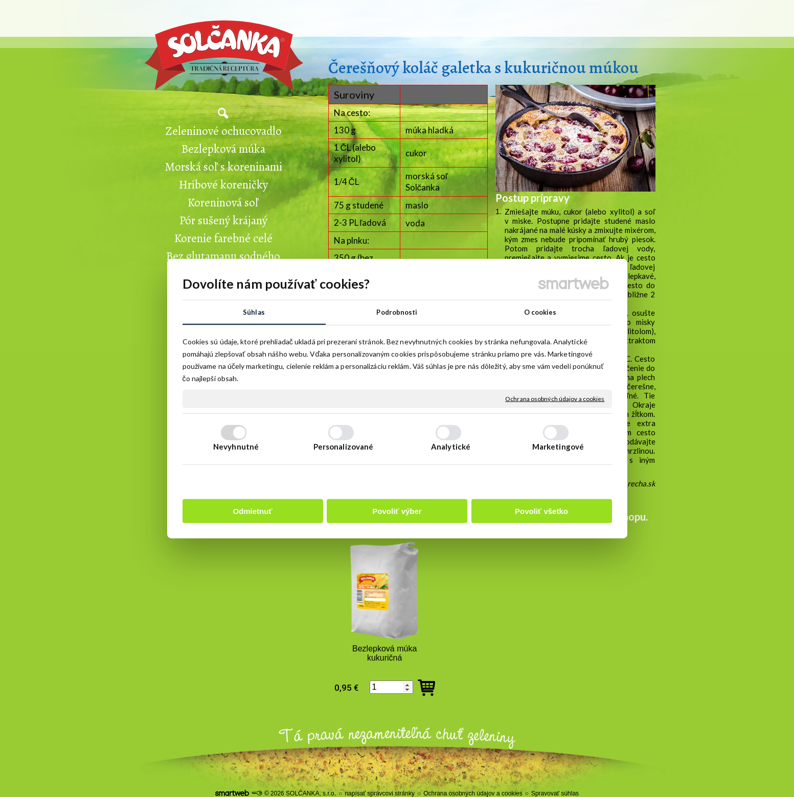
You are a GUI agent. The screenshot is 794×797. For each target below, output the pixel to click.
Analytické (450, 447)
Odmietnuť (252, 511)
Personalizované (343, 447)
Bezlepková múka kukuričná (385, 653)
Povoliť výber (396, 511)
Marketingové (558, 447)
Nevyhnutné (236, 447)
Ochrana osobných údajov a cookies (554, 399)
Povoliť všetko (541, 511)
